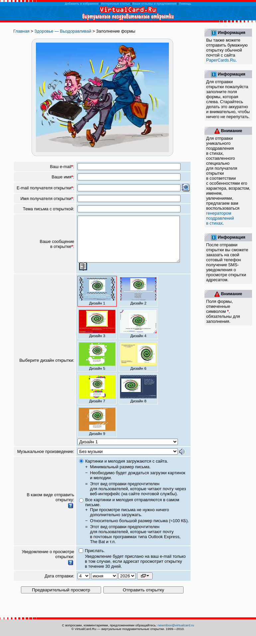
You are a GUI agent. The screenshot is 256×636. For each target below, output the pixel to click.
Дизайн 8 (138, 398)
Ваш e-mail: (62, 166)
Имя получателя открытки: (47, 198)
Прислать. (95, 559)
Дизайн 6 (138, 365)
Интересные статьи (115, 3)
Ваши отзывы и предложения (154, 3)
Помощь (185, 3)
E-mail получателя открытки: (45, 187)
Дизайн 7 (97, 398)
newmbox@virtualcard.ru (176, 625)
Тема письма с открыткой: (48, 208)
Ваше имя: (63, 176)
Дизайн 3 (97, 333)
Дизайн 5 (97, 365)
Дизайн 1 (97, 300)
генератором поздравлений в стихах (220, 218)
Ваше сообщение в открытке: (57, 249)
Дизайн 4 (138, 333)
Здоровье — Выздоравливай (62, 31)
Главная (21, 31)
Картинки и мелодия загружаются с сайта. (126, 470)
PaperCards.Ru (220, 60)
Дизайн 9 (97, 431)
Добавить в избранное (81, 3)
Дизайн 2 (138, 300)
